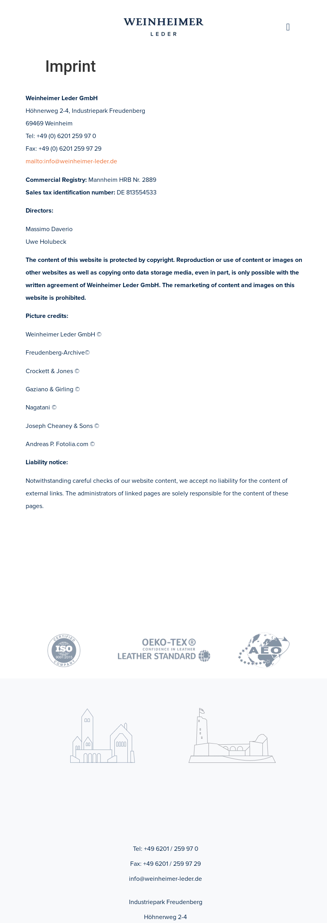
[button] (288, 27)
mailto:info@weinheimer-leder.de (71, 161)
